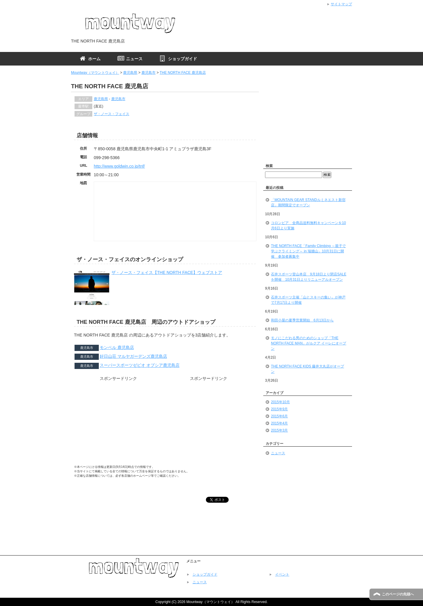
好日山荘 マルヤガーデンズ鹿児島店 (133, 356)
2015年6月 (279, 416)
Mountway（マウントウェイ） (95, 73)
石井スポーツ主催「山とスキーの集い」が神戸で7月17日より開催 (308, 300)
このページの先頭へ (398, 594)
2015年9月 (279, 409)
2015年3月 (279, 430)
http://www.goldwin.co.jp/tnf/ (119, 166)
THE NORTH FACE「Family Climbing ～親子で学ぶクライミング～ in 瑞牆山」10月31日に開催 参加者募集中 (308, 251)
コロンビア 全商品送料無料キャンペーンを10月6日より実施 (308, 225)
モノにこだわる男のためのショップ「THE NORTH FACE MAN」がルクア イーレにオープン (308, 343)
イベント (282, 574)
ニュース (278, 453)
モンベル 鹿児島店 (117, 347)
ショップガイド (205, 574)
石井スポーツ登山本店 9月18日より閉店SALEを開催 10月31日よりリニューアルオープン (308, 277)
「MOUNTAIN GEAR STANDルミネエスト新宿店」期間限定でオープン (308, 202)
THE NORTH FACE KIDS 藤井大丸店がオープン (307, 369)
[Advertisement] (118, 425)
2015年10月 (280, 402)
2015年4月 (279, 423)
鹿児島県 (130, 73)
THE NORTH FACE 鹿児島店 (183, 73)
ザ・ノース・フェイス (111, 114)
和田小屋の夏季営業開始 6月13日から (302, 320)
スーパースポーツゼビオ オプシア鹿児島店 (140, 365)
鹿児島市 (148, 73)
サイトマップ (341, 4)
